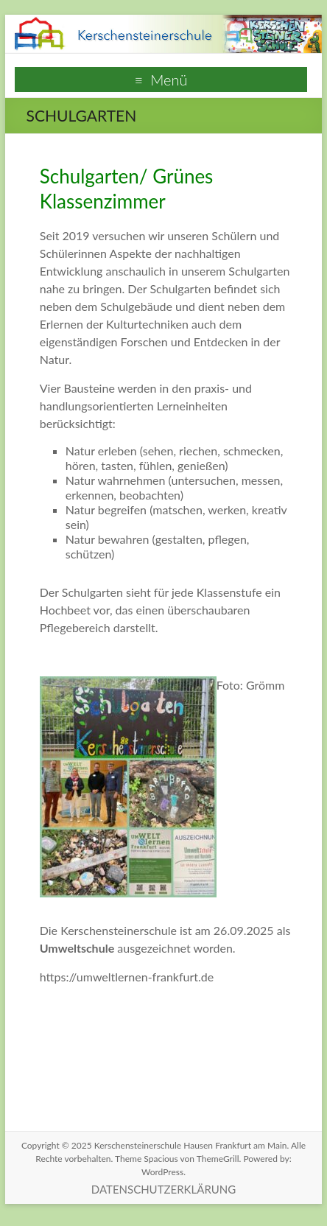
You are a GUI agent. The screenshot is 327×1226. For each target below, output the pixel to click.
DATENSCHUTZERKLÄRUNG (163, 1189)
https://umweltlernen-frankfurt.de (127, 977)
